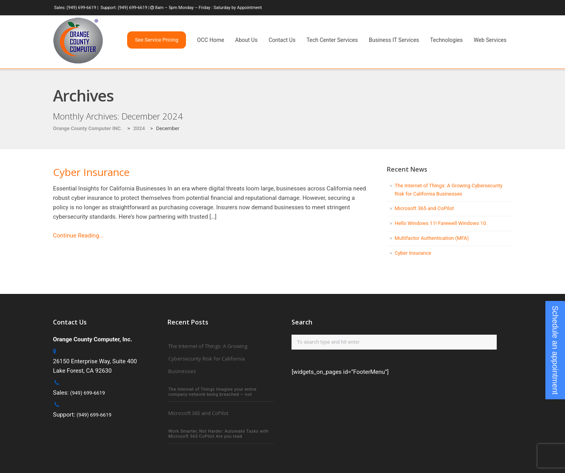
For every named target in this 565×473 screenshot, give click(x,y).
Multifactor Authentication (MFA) (432, 238)
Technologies (446, 40)
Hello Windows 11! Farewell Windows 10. (441, 223)
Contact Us (281, 40)
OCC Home (210, 40)
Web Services (490, 40)
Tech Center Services (332, 40)
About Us (246, 40)
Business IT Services (394, 40)
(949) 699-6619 (81, 7)
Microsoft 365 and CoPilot (424, 208)
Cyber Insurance (91, 172)
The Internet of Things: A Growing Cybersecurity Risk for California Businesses (207, 359)
